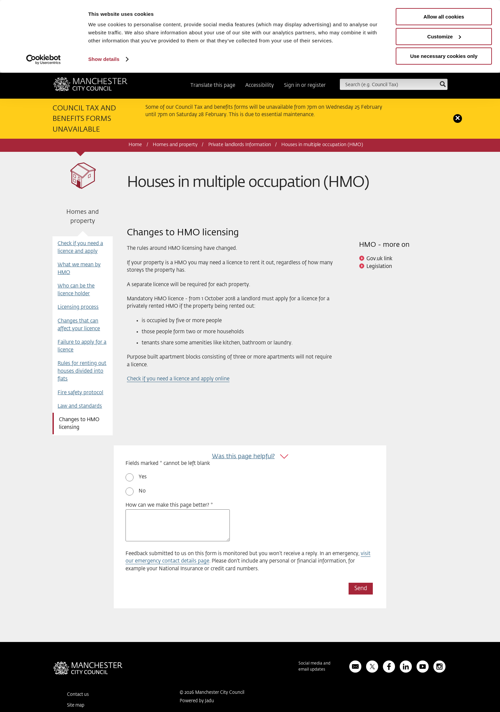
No (142, 491)
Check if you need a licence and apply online (178, 378)
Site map (75, 705)
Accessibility (259, 85)
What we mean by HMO (79, 268)
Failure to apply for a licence (82, 346)
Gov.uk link (379, 258)
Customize (444, 36)
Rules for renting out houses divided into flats (82, 371)
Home (135, 144)
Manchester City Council (90, 86)
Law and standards (80, 406)
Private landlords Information (239, 144)
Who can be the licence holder (76, 289)
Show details (103, 59)
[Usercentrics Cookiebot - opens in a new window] (43, 60)
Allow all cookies (444, 17)
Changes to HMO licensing (79, 423)
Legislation (379, 266)
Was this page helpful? (243, 456)
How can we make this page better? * (169, 505)
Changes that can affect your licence (79, 324)
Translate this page (212, 85)
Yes (143, 476)
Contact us (78, 694)
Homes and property (175, 144)
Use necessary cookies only (443, 56)
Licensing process (78, 307)
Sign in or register (305, 85)
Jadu (209, 701)
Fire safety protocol (80, 392)
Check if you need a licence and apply (80, 247)
